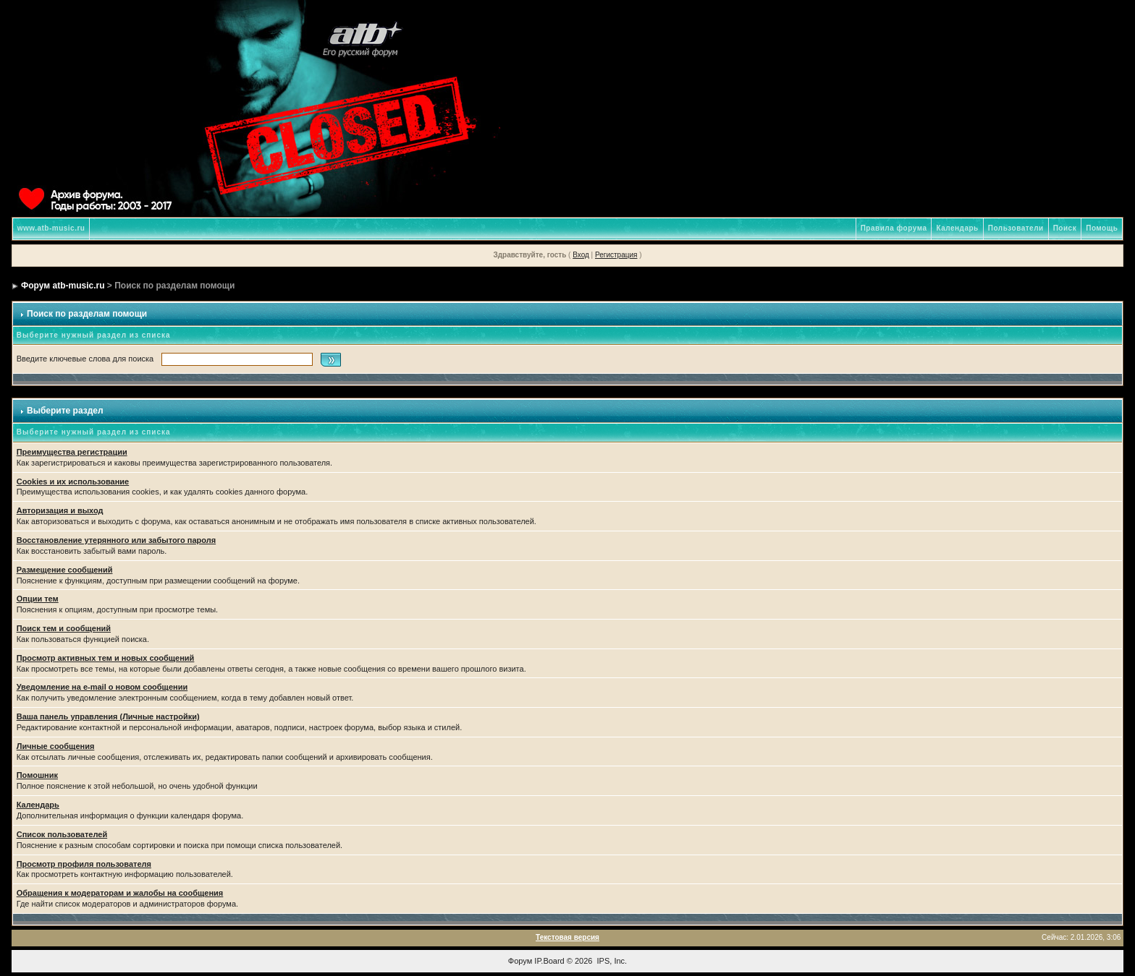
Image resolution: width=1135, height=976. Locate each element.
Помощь (1102, 228)
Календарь (957, 228)
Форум (520, 960)
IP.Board (549, 960)
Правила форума (894, 228)
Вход (581, 255)
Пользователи (1016, 228)
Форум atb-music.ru (62, 286)
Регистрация (616, 255)
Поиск (1065, 228)
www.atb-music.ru (51, 228)
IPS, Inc (611, 960)
